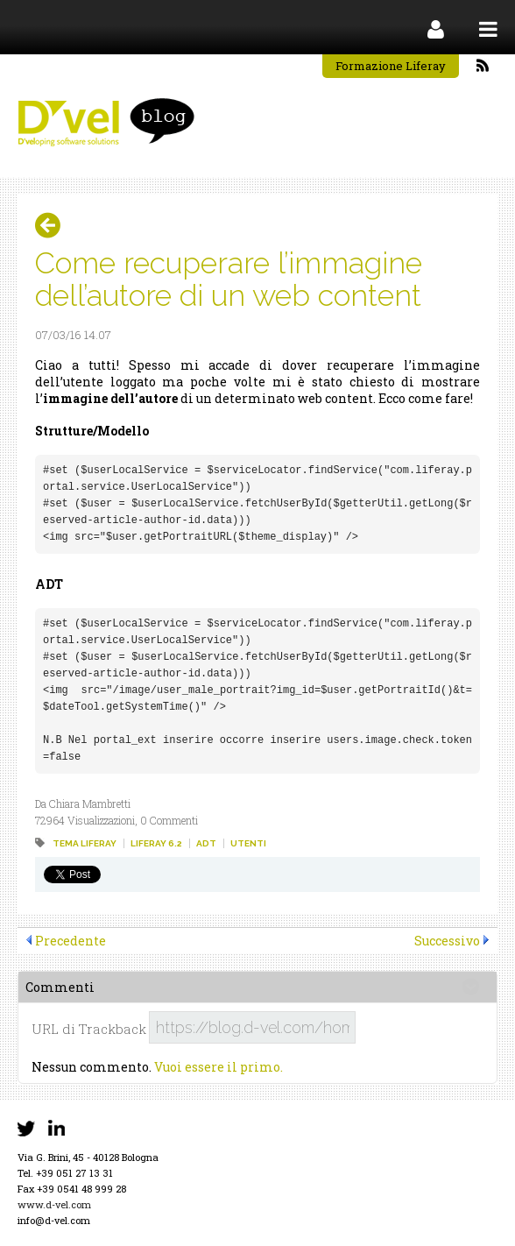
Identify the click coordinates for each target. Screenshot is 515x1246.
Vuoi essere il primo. (218, 1066)
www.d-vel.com (54, 1204)
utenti (248, 843)
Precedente (70, 940)
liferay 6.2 (156, 843)
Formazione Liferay (390, 66)
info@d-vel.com (54, 1220)
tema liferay (84, 843)
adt (206, 843)
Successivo (447, 940)
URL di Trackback (89, 1029)
